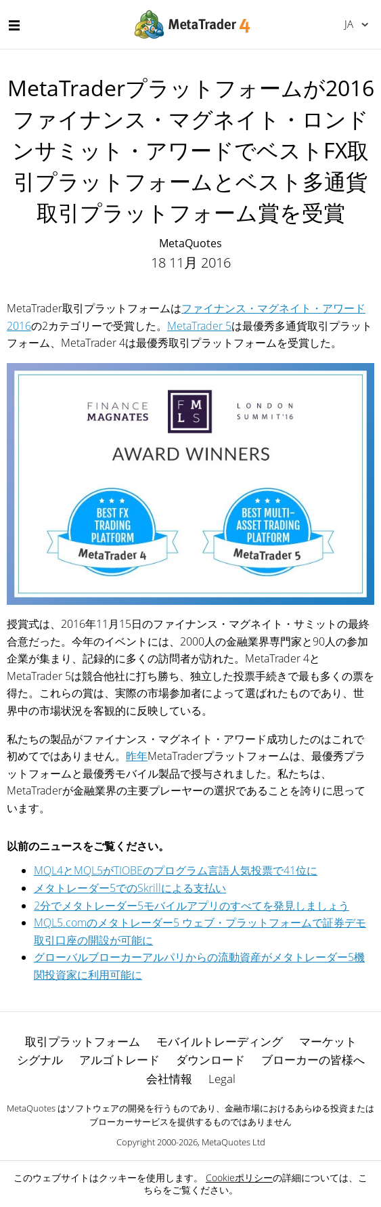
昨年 (137, 755)
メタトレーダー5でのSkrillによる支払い (130, 888)
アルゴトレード (119, 1059)
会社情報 (169, 1078)
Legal (222, 1078)
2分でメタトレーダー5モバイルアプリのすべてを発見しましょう (191, 905)
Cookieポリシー (239, 1177)
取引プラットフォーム (82, 1041)
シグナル (40, 1059)
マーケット (328, 1041)
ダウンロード (210, 1059)
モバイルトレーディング (219, 1041)
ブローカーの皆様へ (313, 1059)
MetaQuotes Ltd (233, 1142)
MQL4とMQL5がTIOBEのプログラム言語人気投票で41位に (175, 870)
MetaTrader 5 (199, 325)
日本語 (349, 23)
